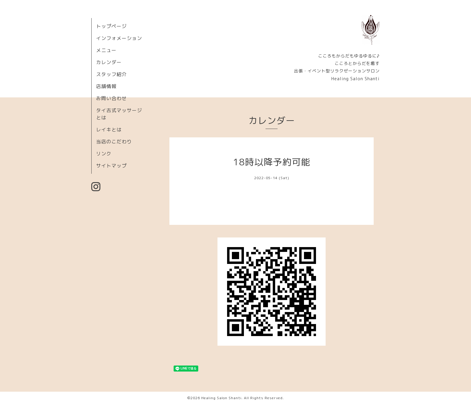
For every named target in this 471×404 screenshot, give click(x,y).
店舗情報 (106, 86)
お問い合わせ (111, 98)
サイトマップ (111, 165)
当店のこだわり (114, 141)
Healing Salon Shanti (221, 397)
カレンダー (109, 62)
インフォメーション (119, 38)
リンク (103, 153)
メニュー (106, 50)
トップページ (111, 26)
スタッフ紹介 (111, 74)
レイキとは (109, 129)
